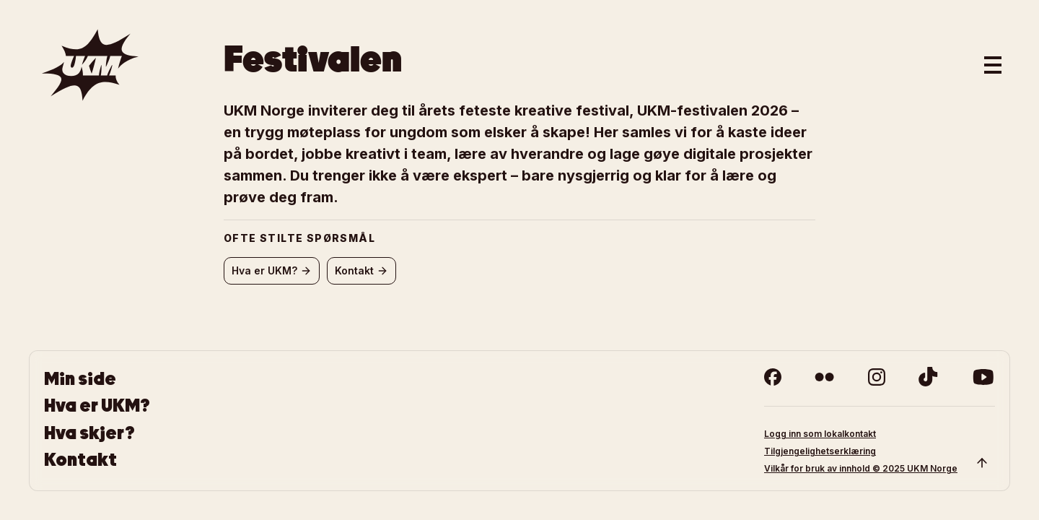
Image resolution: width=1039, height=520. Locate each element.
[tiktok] (928, 377)
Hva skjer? (89, 432)
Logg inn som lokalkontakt (820, 433)
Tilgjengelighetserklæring (820, 451)
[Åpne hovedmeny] (993, 65)
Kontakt (80, 459)
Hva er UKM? (97, 405)
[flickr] (824, 377)
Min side (80, 378)
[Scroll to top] (982, 463)
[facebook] (772, 377)
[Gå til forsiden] (90, 65)
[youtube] (983, 377)
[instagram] (876, 377)
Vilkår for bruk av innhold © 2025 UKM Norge (860, 468)
